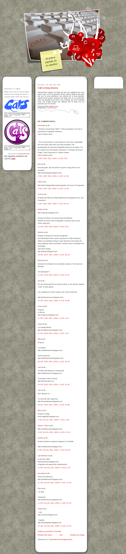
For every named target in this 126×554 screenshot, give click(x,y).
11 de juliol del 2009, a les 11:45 (54, 483)
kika (39, 164)
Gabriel (40, 232)
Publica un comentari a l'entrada (49, 531)
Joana (40, 306)
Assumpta (41, 125)
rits (39, 281)
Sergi (39, 509)
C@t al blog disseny (48, 88)
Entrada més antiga (77, 535)
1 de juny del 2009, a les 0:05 (53, 158)
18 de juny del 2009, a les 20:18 (54, 255)
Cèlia (39, 182)
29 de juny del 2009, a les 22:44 (54, 384)
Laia (39, 367)
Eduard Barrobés (24, 153)
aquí (13, 159)
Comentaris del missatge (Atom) (60, 539)
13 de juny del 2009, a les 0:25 (53, 227)
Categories (52, 108)
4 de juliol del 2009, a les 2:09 (53, 420)
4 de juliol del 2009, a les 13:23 (54, 432)
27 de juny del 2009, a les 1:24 (53, 318)
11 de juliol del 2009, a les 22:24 (54, 503)
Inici (61, 535)
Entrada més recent (45, 535)
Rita (39, 339)
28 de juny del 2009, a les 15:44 (54, 361)
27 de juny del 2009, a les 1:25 (53, 333)
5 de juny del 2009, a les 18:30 (53, 204)
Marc (39, 410)
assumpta (41, 473)
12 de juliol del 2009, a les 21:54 (54, 526)
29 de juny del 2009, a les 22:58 (54, 405)
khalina (40, 209)
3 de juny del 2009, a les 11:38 (53, 176)
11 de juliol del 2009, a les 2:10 (54, 468)
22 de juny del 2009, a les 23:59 (54, 301)
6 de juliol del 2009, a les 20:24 (54, 450)
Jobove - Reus (43, 425)
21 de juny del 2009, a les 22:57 (54, 275)
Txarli (40, 194)
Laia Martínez (43, 456)
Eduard (40, 260)
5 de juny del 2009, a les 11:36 (53, 188)
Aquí (39, 134)
